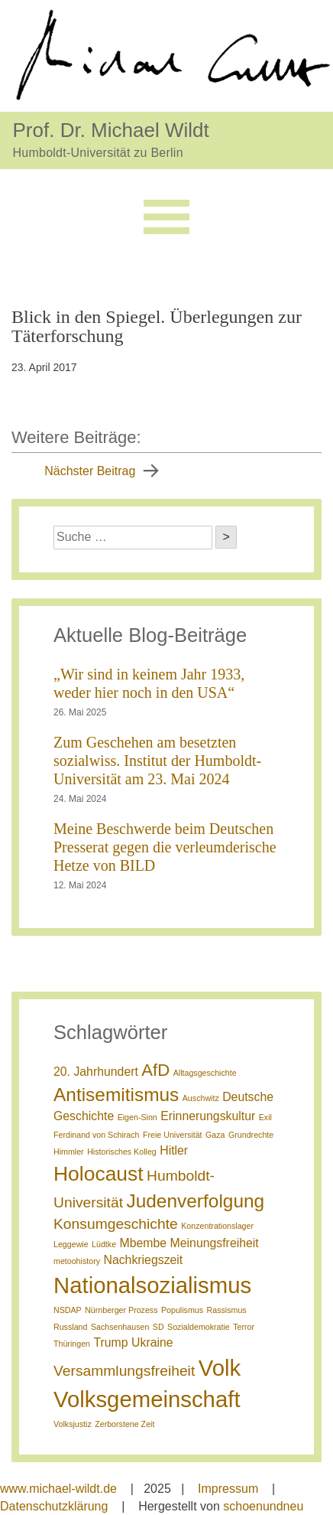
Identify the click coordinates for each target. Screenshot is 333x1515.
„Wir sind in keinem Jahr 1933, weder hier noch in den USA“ (148, 683)
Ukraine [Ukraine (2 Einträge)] (152, 1342)
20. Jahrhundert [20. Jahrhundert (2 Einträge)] (95, 1071)
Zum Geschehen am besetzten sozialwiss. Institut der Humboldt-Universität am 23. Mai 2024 (157, 760)
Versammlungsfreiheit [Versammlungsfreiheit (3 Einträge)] (124, 1371)
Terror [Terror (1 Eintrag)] (243, 1326)
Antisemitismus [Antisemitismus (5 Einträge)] (116, 1094)
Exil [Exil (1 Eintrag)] (265, 1117)
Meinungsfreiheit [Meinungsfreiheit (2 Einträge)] (214, 1242)
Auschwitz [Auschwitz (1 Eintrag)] (201, 1098)
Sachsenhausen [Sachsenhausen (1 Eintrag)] (120, 1326)
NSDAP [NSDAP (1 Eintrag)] (67, 1310)
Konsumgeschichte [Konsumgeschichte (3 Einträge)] (115, 1224)
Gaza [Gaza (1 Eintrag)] (215, 1134)
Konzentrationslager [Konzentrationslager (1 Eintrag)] (217, 1225)
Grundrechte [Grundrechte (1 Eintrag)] (250, 1134)
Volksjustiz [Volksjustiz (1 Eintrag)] (72, 1424)
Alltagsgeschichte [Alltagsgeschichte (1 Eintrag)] (205, 1072)
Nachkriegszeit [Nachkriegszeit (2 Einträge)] (143, 1259)
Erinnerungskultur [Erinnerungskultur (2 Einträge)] (207, 1115)
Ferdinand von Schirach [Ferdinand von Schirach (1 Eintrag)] (96, 1134)
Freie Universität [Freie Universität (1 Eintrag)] (172, 1134)
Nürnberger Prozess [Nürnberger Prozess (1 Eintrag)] (121, 1310)
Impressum (228, 1488)
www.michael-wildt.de (58, 1488)
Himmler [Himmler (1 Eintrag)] (68, 1151)
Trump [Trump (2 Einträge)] (110, 1342)
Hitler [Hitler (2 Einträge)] (174, 1150)
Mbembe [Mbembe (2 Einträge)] (143, 1242)
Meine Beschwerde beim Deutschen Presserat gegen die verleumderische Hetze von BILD (164, 847)
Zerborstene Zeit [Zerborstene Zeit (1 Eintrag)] (124, 1424)
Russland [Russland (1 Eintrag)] (70, 1326)
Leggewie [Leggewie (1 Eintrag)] (71, 1244)
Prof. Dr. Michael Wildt (111, 130)
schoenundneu (263, 1506)
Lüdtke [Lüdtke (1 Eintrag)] (104, 1244)
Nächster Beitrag (89, 470)
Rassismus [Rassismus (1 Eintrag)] (227, 1310)
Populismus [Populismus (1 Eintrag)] (182, 1310)
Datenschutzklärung (54, 1506)
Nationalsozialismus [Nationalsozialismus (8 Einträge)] (152, 1285)
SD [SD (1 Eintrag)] (158, 1326)
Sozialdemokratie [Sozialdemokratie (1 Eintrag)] (198, 1326)
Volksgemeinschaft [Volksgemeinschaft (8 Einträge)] (147, 1399)
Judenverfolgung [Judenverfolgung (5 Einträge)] (195, 1201)
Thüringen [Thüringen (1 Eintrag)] (71, 1343)
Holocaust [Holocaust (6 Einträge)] (98, 1173)
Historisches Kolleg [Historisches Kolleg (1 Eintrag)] (122, 1151)
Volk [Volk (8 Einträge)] (220, 1367)
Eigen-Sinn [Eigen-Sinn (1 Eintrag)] (137, 1117)
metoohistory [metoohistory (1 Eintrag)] (76, 1261)
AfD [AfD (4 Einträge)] (155, 1070)
